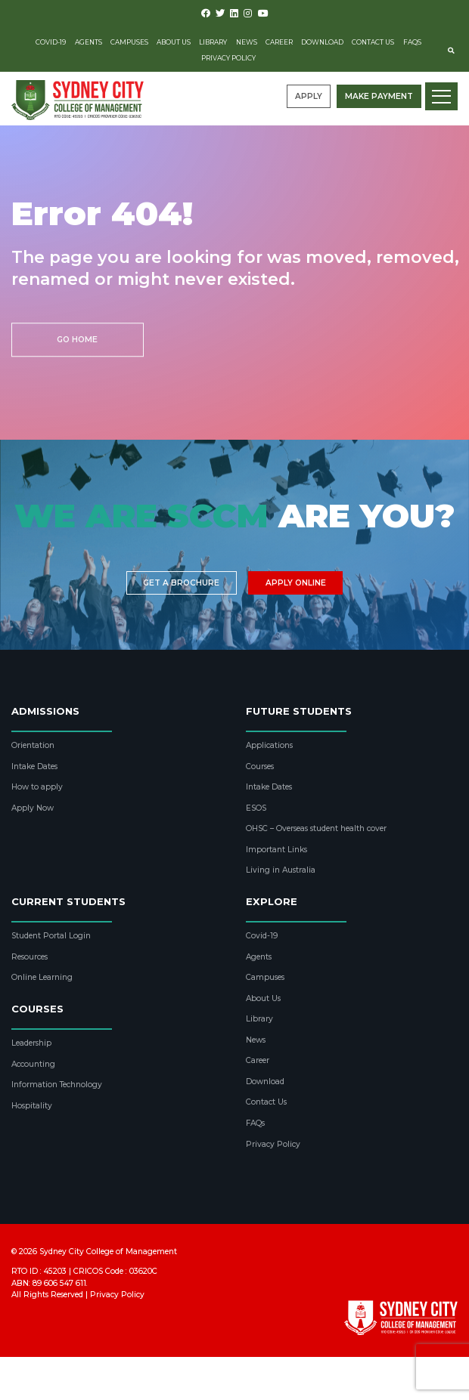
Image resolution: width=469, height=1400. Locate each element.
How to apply (37, 787)
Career (279, 42)
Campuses (129, 42)
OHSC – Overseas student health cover (316, 828)
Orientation (32, 745)
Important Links (276, 850)
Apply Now (32, 808)
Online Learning (42, 977)
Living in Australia (280, 870)
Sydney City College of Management (108, 1251)
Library (213, 42)
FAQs (412, 42)
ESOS (256, 808)
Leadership (31, 1043)
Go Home (77, 340)
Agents (88, 42)
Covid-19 (51, 42)
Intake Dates (34, 766)
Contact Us (373, 42)
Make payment (379, 96)
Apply (308, 96)
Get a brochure (181, 583)
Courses (260, 766)
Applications (269, 745)
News (246, 42)
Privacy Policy (228, 58)
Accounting (33, 1064)
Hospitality (31, 1106)
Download (322, 42)
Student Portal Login (51, 936)
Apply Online (296, 583)
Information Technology (56, 1084)
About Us (174, 42)
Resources (29, 957)
